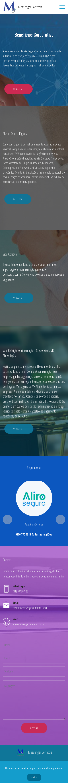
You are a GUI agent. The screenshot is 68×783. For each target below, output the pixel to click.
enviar (34, 738)
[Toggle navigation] (62, 7)
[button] (7, 566)
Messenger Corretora (30, 7)
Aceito (34, 777)
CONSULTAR (18, 89)
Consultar (17, 208)
